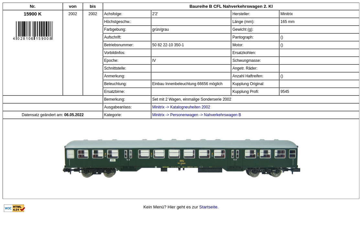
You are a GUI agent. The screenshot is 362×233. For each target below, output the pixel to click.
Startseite (208, 207)
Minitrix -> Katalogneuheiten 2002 (181, 107)
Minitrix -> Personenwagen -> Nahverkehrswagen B (196, 115)
